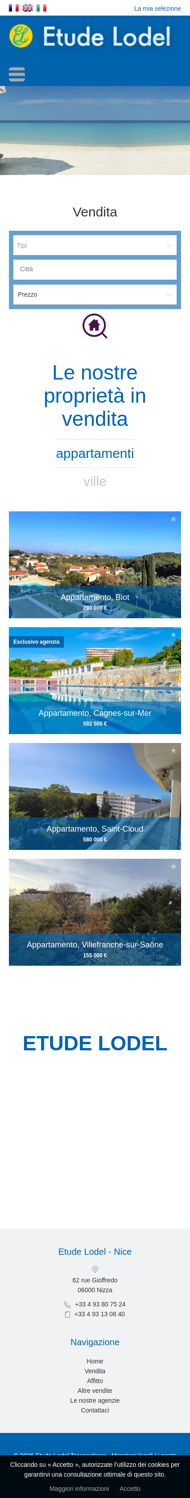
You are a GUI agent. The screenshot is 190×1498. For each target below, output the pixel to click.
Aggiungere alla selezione (173, 519)
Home (95, 1361)
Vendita (95, 1371)
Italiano (41, 8)
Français (14, 8)
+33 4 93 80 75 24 (100, 1304)
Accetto (130, 1488)
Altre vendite (95, 1390)
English (28, 8)
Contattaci (95, 1410)
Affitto (95, 1380)
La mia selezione (157, 8)
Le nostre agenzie (95, 1400)
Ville (95, 481)
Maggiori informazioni (79, 1488)
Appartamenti (95, 453)
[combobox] (95, 270)
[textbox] (97, 269)
